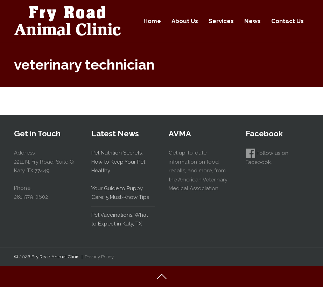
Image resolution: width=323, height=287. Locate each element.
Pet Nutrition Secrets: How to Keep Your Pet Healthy (118, 162)
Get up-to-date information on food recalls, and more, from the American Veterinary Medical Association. (198, 171)
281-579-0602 (31, 197)
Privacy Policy (99, 256)
